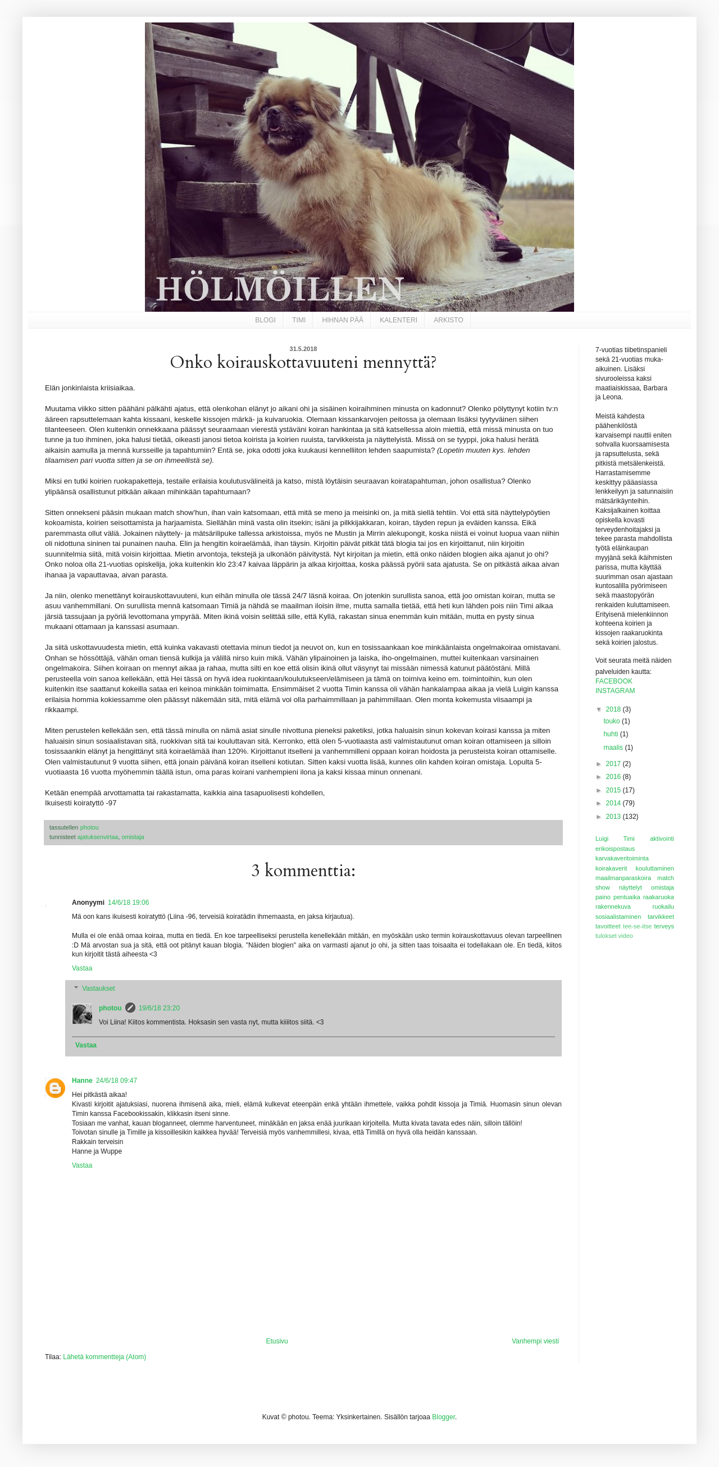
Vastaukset (98, 988)
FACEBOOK (613, 681)
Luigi (601, 838)
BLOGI (265, 320)
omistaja (132, 836)
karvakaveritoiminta (622, 858)
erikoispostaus (615, 848)
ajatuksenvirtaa (98, 836)
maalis (614, 747)
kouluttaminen (655, 868)
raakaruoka (658, 897)
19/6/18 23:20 (159, 1008)
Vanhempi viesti (535, 1341)
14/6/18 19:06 (128, 902)
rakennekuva (613, 906)
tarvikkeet (661, 916)
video (625, 935)
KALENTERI (398, 320)
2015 (614, 790)
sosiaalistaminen (618, 916)
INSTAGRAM (615, 691)
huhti (611, 734)
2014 (614, 803)
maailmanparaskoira (623, 877)
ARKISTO (448, 320)
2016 (614, 777)
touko (612, 721)
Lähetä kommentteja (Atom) (104, 1357)
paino (603, 897)
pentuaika (626, 897)
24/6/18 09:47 (116, 1081)
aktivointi (662, 838)
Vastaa (82, 968)
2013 (614, 817)
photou (110, 1008)
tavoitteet (608, 926)
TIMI (299, 320)
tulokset (606, 935)
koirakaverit (611, 868)
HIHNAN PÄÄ (342, 320)
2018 (614, 709)
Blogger (443, 1417)
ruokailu (663, 906)
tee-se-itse (637, 926)
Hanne (82, 1081)
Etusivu (277, 1341)
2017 (614, 764)
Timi (628, 838)
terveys (664, 926)
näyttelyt (630, 887)
